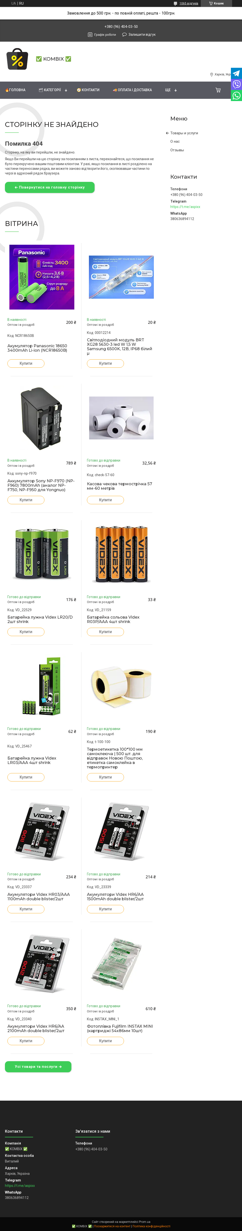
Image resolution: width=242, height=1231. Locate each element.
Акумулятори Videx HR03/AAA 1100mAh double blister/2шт (38, 896)
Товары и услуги (184, 133)
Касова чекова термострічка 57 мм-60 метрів (119, 486)
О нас (175, 141)
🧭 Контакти (88, 90)
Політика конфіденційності (151, 1226)
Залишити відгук (142, 34)
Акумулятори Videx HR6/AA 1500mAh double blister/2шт (115, 896)
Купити (26, 363)
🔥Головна (15, 90)
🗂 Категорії (50, 90)
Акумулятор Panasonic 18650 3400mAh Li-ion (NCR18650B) (37, 348)
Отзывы (177, 150)
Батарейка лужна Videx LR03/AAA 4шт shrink (31, 760)
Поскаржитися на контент (112, 1226)
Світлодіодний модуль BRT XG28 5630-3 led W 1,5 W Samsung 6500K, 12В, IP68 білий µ (119, 347)
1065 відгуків (189, 3)
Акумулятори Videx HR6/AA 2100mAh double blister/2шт (35, 1028)
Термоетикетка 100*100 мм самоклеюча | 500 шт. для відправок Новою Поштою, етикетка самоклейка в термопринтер (115, 758)
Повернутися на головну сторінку (52, 187)
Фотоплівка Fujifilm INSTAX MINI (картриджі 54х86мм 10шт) (120, 1028)
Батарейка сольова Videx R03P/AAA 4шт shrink (113, 619)
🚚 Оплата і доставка (132, 90)
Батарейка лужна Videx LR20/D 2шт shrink (40, 619)
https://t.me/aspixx (185, 207)
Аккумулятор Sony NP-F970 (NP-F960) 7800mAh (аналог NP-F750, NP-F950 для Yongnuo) (41, 485)
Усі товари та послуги (36, 1066)
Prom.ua (144, 1222)
